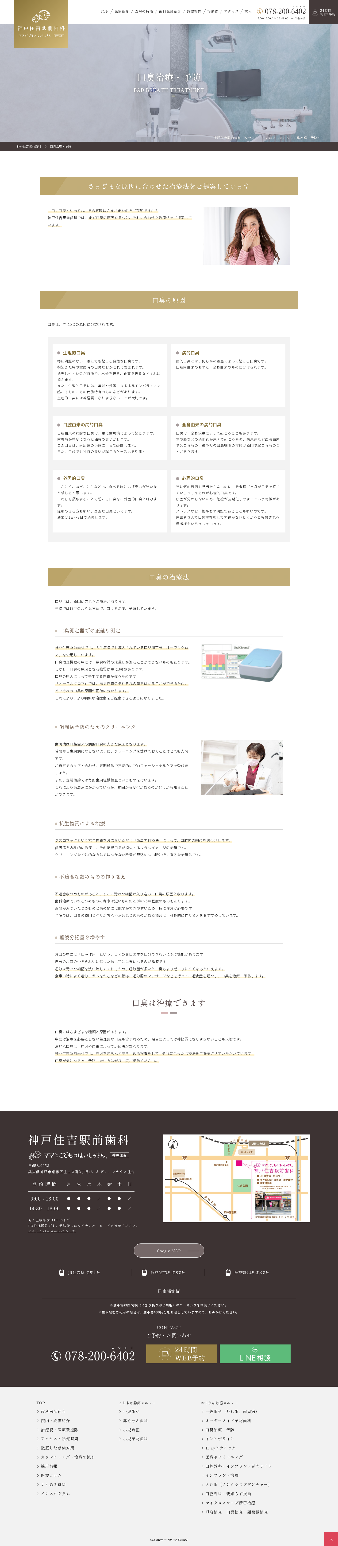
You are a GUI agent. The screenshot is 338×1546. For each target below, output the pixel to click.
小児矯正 (131, 1430)
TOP (104, 11)
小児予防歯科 (135, 1438)
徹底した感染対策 (57, 1448)
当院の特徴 (144, 11)
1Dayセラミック (220, 1448)
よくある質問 (53, 1484)
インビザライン (220, 1438)
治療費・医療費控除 (59, 1430)
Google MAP (169, 1250)
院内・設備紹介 (55, 1420)
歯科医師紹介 (170, 11)
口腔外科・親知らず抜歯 (228, 1493)
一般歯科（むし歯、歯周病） (232, 1411)
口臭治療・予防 (220, 1430)
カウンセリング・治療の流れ (68, 1457)
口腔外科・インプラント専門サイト (238, 1466)
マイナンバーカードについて (52, 1231)
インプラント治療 (222, 1475)
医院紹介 (121, 11)
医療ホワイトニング (224, 1457)
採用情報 (49, 1466)
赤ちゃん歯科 (135, 1420)
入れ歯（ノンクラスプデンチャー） (238, 1484)
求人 (248, 11)
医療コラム (51, 1475)
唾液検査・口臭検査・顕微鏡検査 (236, 1512)
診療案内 (194, 11)
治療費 (212, 11)
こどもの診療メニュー (137, 1402)
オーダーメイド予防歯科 (228, 1420)
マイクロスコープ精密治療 (230, 1503)
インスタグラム (55, 1493)
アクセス (231, 11)
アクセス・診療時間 (59, 1438)
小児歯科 (131, 1411)
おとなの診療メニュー (219, 1402)
